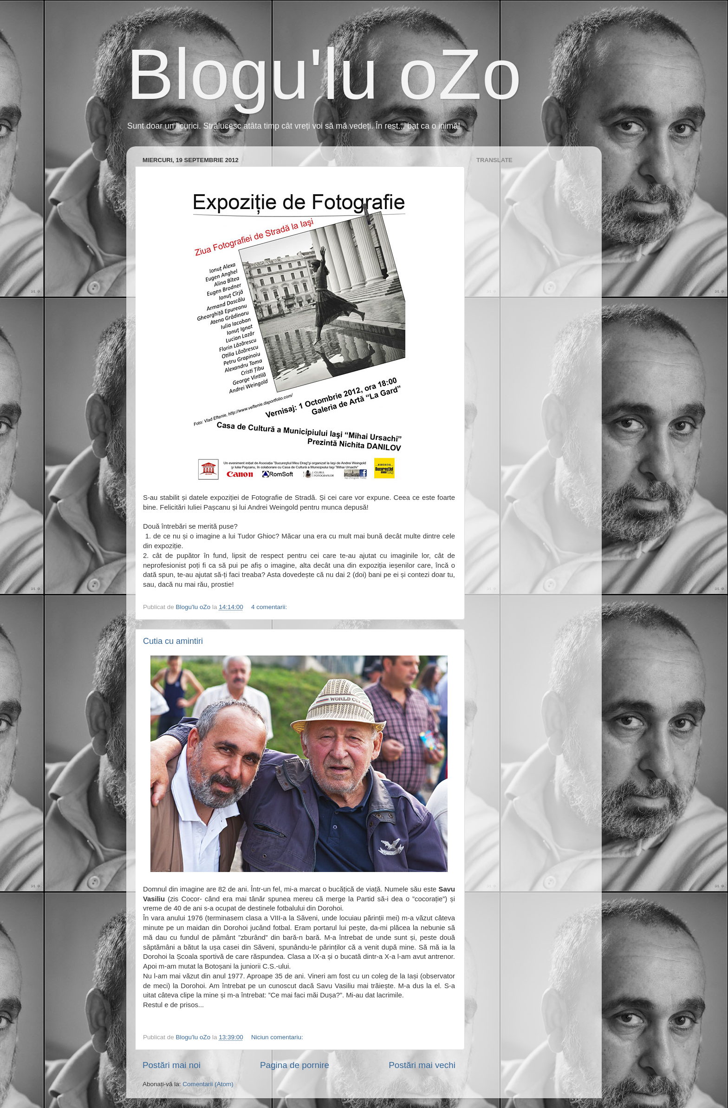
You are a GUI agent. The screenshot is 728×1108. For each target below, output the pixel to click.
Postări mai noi (172, 1065)
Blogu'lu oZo (323, 74)
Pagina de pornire (294, 1065)
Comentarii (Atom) (208, 1084)
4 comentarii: (270, 606)
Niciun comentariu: (278, 1037)
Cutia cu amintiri (173, 641)
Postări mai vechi (422, 1065)
